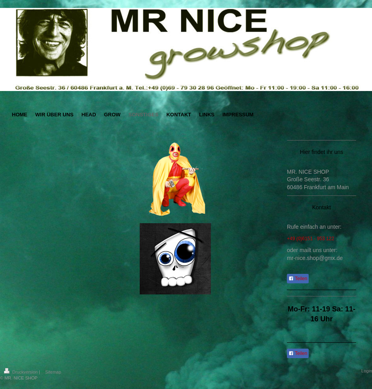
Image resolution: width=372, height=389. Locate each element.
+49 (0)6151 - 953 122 (310, 238)
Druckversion (21, 372)
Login (366, 370)
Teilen (297, 278)
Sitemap (53, 372)
